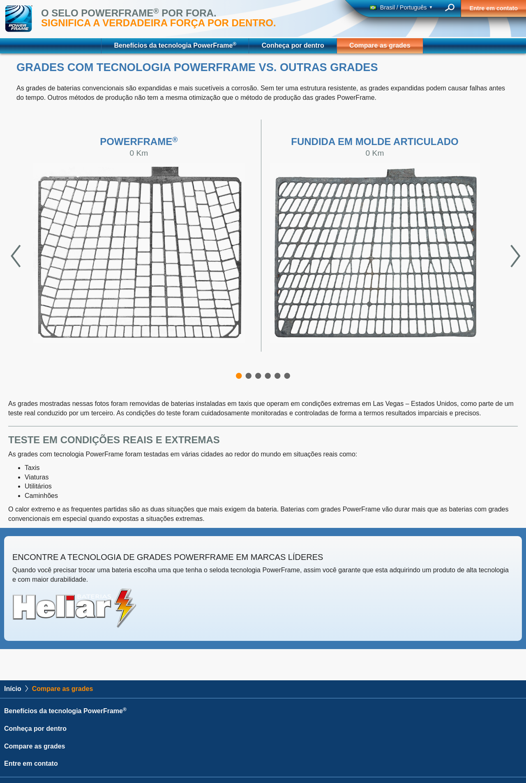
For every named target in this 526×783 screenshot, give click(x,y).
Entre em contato (493, 8)
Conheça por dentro (293, 45)
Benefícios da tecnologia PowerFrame (175, 45)
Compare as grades (380, 45)
